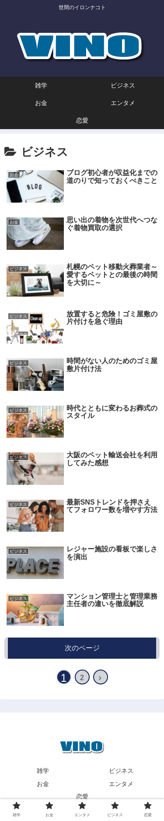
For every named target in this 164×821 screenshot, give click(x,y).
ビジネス (121, 770)
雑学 (43, 770)
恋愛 (82, 796)
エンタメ (121, 783)
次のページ (82, 648)
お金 (43, 783)
